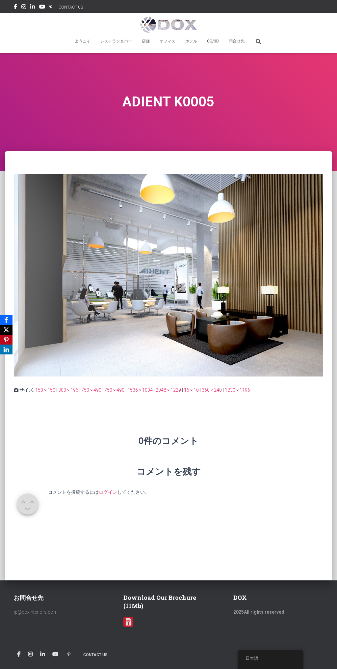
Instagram (23, 7)
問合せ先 (237, 41)
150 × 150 (45, 390)
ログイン (108, 492)
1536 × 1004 (140, 390)
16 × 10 (191, 390)
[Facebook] (6, 320)
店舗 (146, 41)
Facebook (15, 7)
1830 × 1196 (237, 390)
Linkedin (32, 7)
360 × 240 (212, 390)
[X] (6, 330)
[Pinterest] (6, 340)
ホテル (191, 41)
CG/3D (213, 41)
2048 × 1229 (168, 390)
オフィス (167, 41)
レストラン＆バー (116, 41)
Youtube (42, 7)
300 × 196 (68, 390)
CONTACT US (71, 7)
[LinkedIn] (6, 349)
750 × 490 (91, 390)
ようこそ (83, 41)
